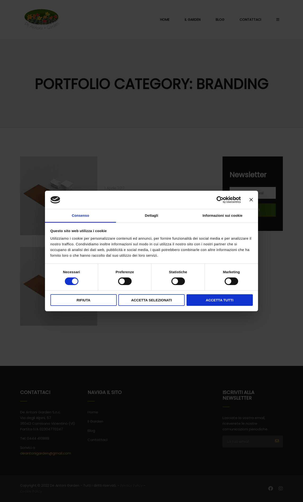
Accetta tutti (219, 300)
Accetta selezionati (151, 300)
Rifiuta (83, 300)
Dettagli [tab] (151, 215)
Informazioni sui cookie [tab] (223, 215)
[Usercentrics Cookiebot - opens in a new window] (220, 199)
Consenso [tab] (80, 215)
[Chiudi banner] (251, 199)
